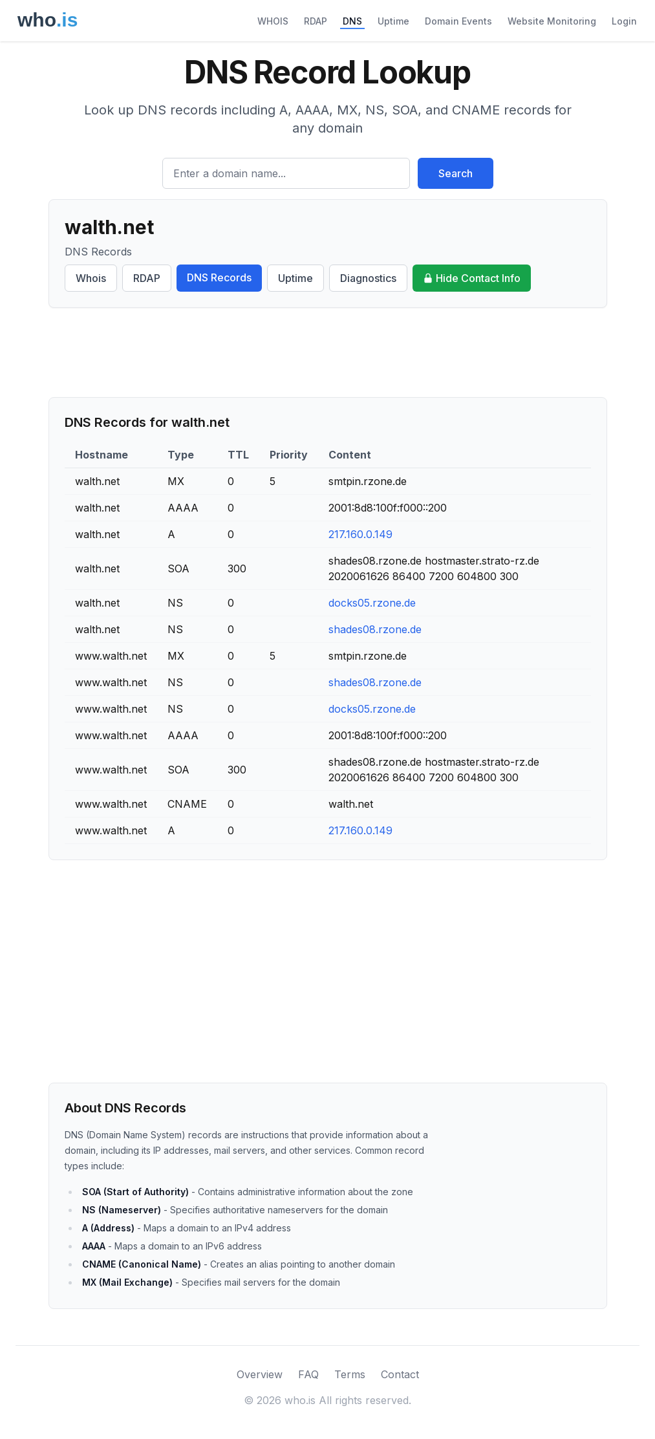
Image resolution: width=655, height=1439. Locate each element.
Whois (91, 278)
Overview (260, 1374)
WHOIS (272, 21)
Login (624, 21)
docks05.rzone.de (372, 602)
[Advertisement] (327, 352)
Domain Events (458, 21)
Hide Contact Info (472, 278)
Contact (400, 1374)
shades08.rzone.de (375, 629)
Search (455, 173)
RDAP (315, 21)
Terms (349, 1374)
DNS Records (219, 277)
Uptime (393, 21)
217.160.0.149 (360, 534)
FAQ (308, 1374)
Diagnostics (368, 278)
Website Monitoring (552, 21)
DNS (352, 21)
